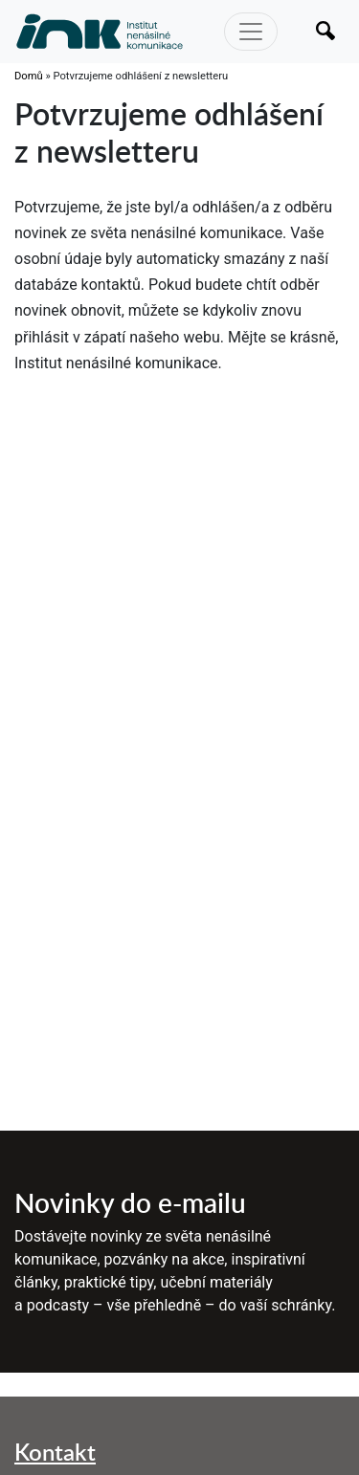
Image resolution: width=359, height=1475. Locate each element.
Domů (28, 76)
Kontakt (55, 1451)
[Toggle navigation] (251, 31)
